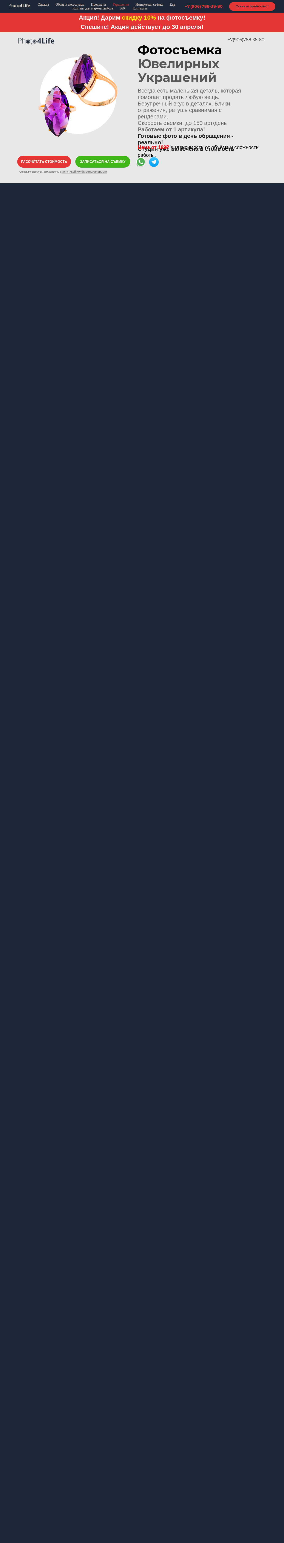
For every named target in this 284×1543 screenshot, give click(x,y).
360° (123, 8)
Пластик (152, 1474)
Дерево (152, 1487)
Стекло (151, 1494)
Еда (172, 4)
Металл (152, 1481)
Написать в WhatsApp (194, 1416)
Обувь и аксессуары (70, 4)
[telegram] (187, 1431)
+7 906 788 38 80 (188, 1387)
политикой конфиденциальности (84, 171)
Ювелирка (90, 1481)
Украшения (121, 4)
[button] (44, 162)
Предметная (161, 1466)
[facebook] (171, 1431)
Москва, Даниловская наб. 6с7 (204, 1402)
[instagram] (179, 1431)
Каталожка (25, 1474)
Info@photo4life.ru (189, 1395)
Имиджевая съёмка (149, 4)
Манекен (24, 1487)
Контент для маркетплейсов (93, 8)
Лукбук (23, 1494)
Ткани (151, 1501)
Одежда (43, 4)
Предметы (98, 4)
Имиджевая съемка (97, 1487)
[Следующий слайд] (276, 1182)
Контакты (140, 8)
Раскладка (25, 1481)
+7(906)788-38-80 (246, 39)
